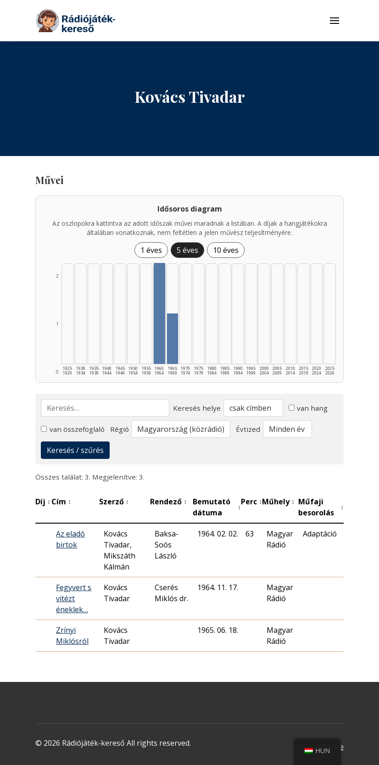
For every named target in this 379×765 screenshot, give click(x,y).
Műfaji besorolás (321, 507)
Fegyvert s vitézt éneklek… (73, 598)
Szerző (114, 502)
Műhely (278, 502)
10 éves (226, 250)
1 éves (151, 250)
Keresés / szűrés (75, 450)
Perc (251, 502)
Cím (61, 502)
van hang (308, 408)
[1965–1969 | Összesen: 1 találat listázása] (172, 338)
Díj (42, 502)
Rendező (168, 502)
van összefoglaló (73, 429)
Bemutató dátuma (217, 507)
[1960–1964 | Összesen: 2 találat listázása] (159, 313)
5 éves (187, 250)
